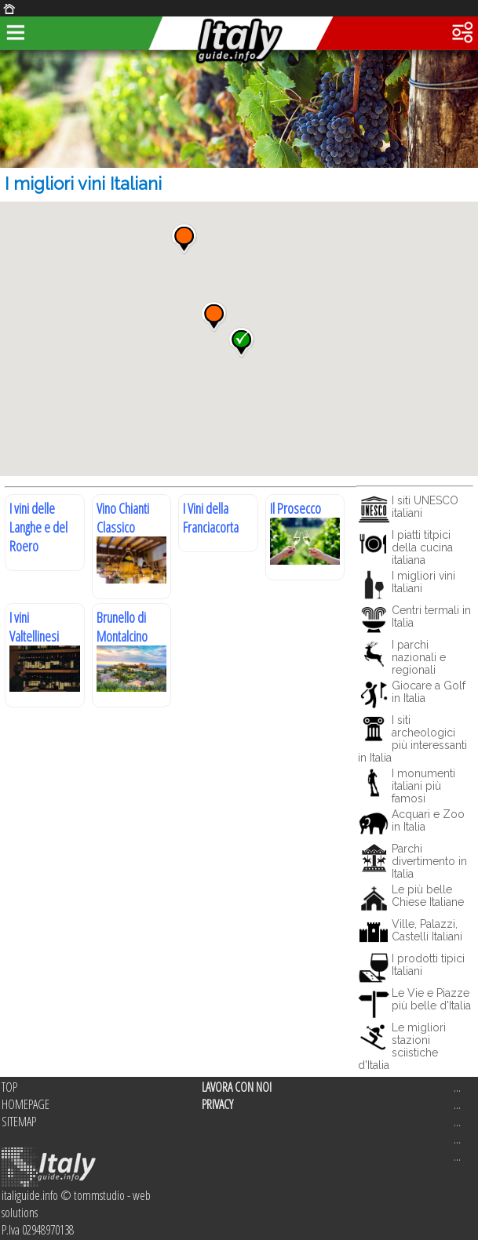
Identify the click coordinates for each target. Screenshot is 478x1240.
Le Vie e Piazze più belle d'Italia (431, 999)
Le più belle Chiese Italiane (428, 895)
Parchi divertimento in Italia (429, 861)
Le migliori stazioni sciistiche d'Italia (402, 1046)
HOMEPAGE (25, 1104)
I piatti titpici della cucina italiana (422, 547)
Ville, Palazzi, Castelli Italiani (427, 930)
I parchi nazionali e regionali (419, 657)
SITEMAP (19, 1121)
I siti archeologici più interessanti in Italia (412, 739)
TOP (9, 1087)
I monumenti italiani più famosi (423, 786)
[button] (184, 239)
